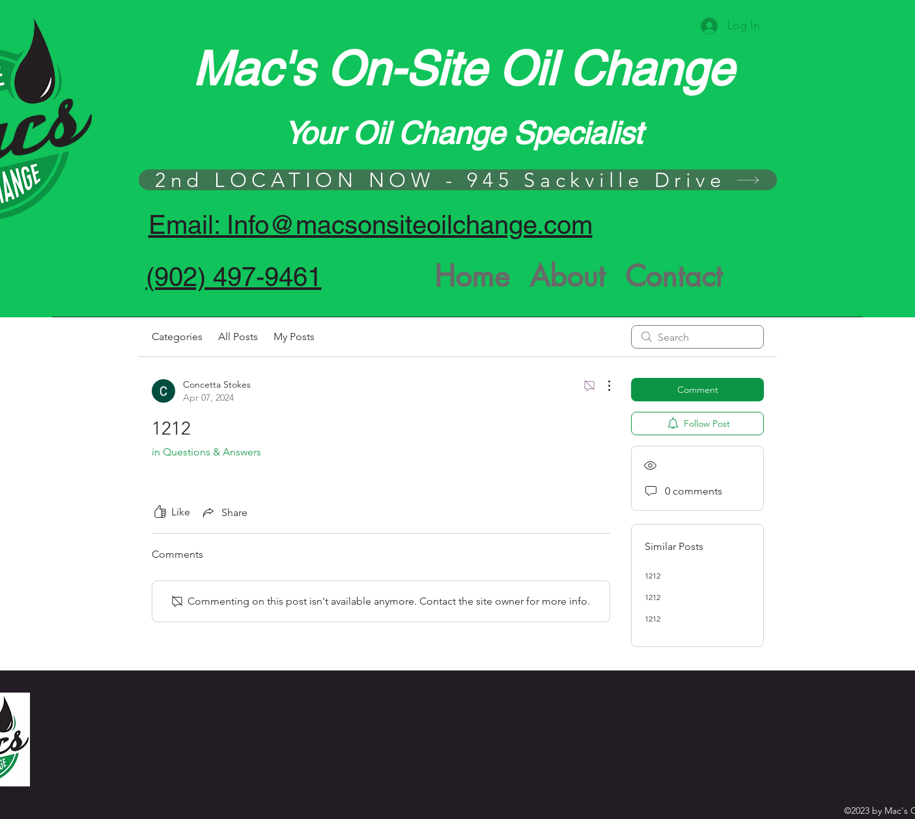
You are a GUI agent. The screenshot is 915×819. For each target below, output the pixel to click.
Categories (177, 336)
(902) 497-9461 (234, 277)
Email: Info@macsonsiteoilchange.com (370, 225)
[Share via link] (224, 512)
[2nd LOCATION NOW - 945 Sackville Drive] (458, 179)
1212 (652, 576)
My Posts (294, 336)
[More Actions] (602, 386)
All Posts (238, 336)
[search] (697, 337)
